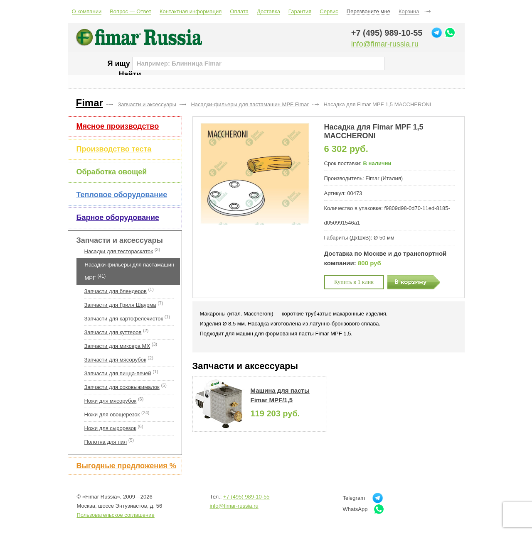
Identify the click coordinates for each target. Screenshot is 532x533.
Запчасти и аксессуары (119, 240)
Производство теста (114, 149)
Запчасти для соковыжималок (122, 387)
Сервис (329, 11)
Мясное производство (117, 126)
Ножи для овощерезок (112, 414)
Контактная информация (191, 11)
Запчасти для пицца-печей (117, 373)
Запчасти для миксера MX (117, 346)
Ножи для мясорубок (110, 401)
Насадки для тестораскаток (118, 251)
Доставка (268, 11)
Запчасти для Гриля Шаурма (120, 305)
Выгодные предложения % (126, 466)
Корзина (409, 11)
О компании (87, 11)
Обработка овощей (111, 172)
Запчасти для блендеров (115, 291)
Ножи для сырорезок (110, 428)
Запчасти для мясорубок (115, 360)
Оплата (239, 11)
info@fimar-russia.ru (385, 44)
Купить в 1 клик (354, 282)
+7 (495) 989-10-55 (387, 33)
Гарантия (299, 11)
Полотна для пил (105, 442)
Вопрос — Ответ (130, 11)
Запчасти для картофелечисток (123, 318)
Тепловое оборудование (121, 195)
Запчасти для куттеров (113, 332)
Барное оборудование (117, 217)
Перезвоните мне (368, 11)
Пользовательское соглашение (116, 515)
